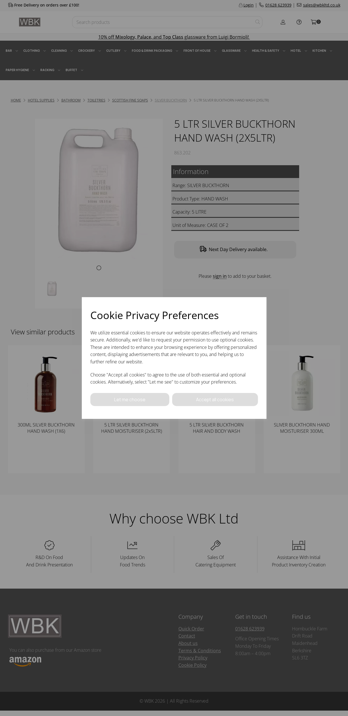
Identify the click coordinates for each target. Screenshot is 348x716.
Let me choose (129, 399)
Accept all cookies (215, 399)
